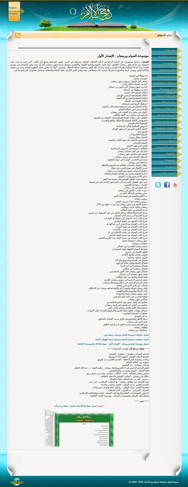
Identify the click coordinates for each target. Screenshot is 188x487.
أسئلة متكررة (167, 141)
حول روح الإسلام (165, 121)
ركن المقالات (167, 102)
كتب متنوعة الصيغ (167, 90)
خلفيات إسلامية (165, 128)
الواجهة (170, 50)
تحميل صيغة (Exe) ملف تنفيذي (83, 406)
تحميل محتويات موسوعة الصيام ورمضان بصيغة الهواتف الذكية (122, 339)
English (12, 8)
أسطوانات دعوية (165, 108)
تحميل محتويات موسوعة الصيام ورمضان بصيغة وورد (126, 335)
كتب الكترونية (166, 76)
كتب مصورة (167, 69)
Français (13, 13)
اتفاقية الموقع (165, 147)
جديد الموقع (166, 57)
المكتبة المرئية (166, 95)
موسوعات (169, 63)
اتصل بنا (170, 166)
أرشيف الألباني (166, 173)
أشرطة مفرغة (166, 115)
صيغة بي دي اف (61, 406)
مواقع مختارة (166, 134)
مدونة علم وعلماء (163, 82)
